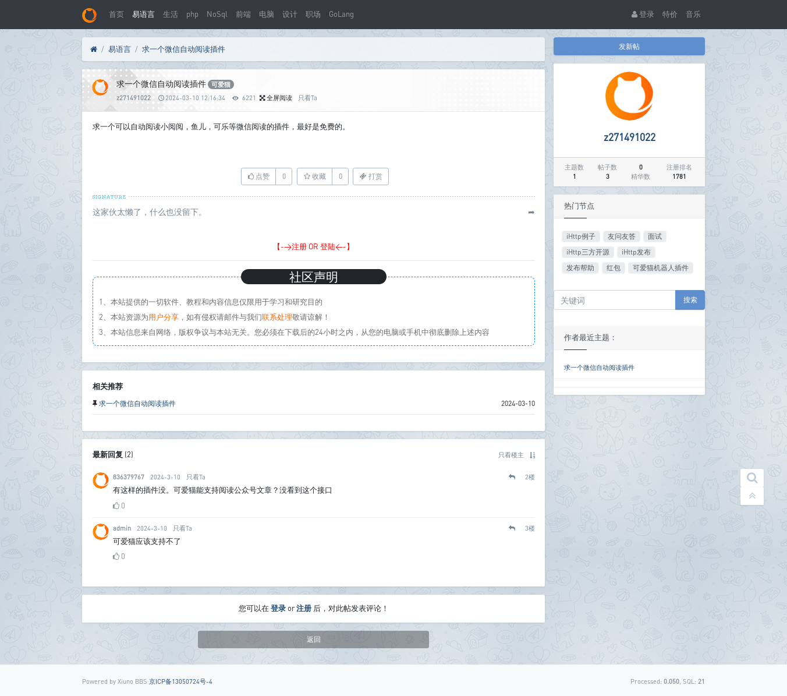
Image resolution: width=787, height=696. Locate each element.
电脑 (266, 14)
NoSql (217, 14)
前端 (243, 14)
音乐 (693, 14)
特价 (670, 14)
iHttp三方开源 (587, 252)
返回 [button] (314, 639)
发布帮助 (580, 267)
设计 (289, 14)
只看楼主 (511, 454)
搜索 (690, 299)
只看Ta (307, 97)
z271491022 (133, 97)
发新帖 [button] (629, 46)
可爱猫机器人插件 (661, 267)
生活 (170, 14)
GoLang (341, 14)
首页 (116, 14)
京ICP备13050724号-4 (180, 681)
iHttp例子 (580, 236)
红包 (614, 267)
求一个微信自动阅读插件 (183, 49)
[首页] (93, 49)
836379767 (128, 477)
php (192, 14)
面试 (655, 236)
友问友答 (622, 236)
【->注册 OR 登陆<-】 (313, 246)
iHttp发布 (636, 252)
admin (122, 528)
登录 (643, 14)
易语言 (143, 14)
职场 (313, 14)
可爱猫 (221, 84)
